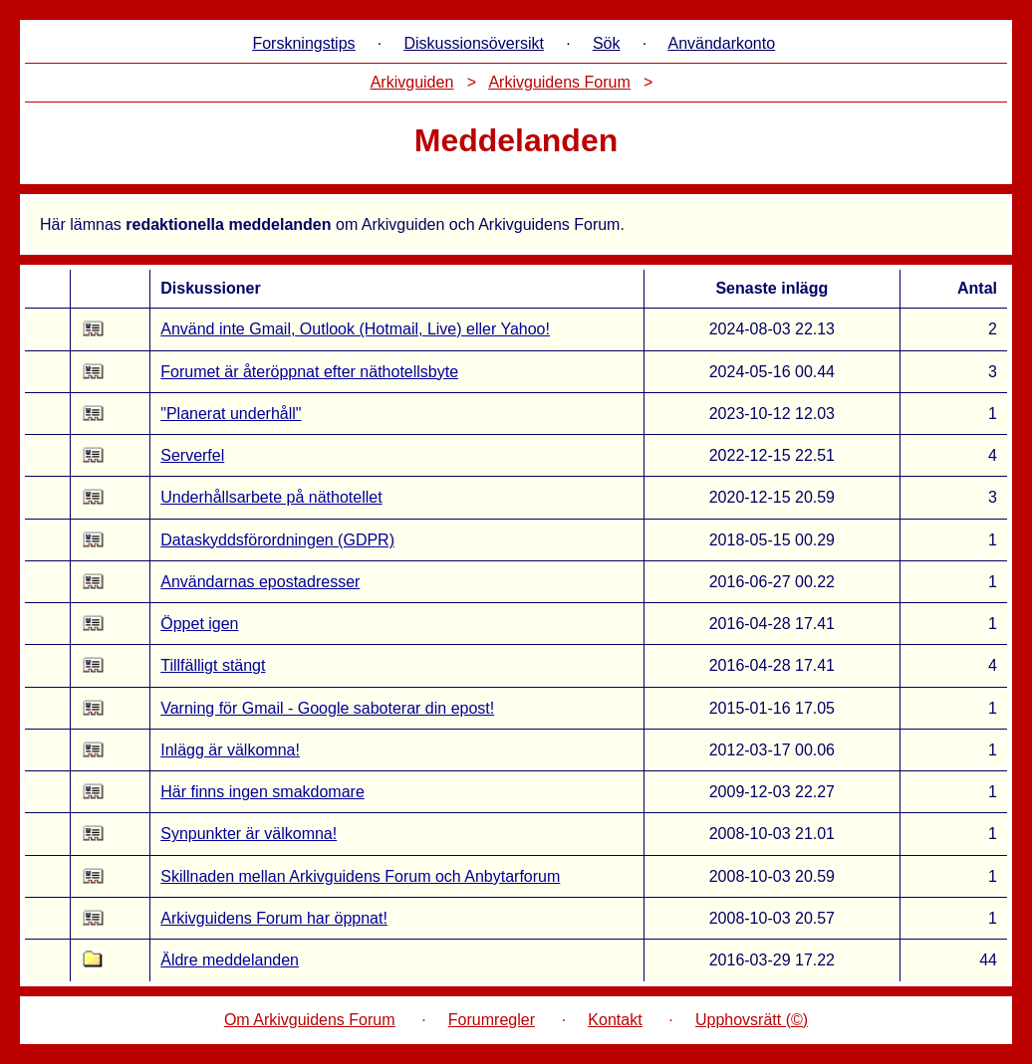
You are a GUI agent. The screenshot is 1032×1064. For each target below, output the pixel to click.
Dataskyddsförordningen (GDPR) (277, 540)
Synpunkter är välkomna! (248, 833)
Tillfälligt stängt (212, 665)
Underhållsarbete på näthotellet (271, 497)
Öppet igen (199, 623)
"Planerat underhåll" (230, 413)
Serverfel (192, 455)
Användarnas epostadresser (260, 581)
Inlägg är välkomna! (230, 750)
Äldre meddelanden (229, 960)
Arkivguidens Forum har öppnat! (273, 918)
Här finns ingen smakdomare (262, 791)
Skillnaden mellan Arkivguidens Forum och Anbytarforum (360, 876)
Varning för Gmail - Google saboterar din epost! (327, 708)
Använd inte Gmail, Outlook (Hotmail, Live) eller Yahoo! (355, 328)
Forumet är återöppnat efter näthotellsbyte (309, 371)
